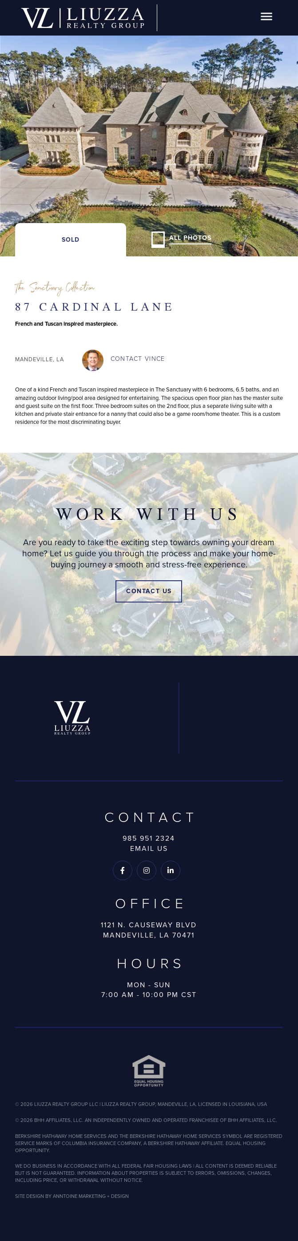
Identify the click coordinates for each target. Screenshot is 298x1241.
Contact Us (148, 591)
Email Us (149, 848)
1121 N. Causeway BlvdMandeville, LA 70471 (149, 930)
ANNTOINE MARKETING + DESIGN (91, 1196)
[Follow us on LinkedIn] (170, 870)
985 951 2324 (149, 838)
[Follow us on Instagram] (146, 870)
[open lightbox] (149, 128)
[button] (266, 18)
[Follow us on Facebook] (122, 870)
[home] (82, 18)
